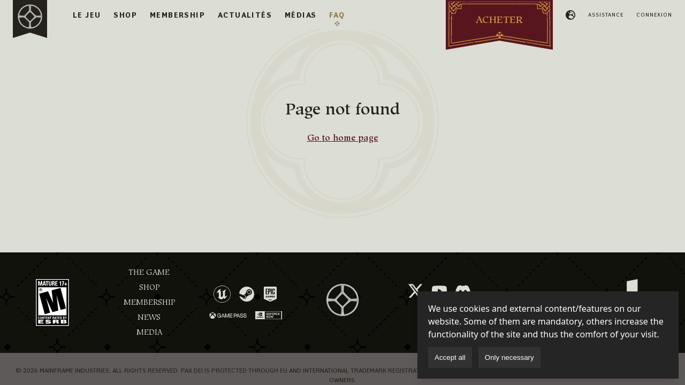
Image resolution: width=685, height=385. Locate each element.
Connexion (654, 14)
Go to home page (342, 138)
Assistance (605, 14)
